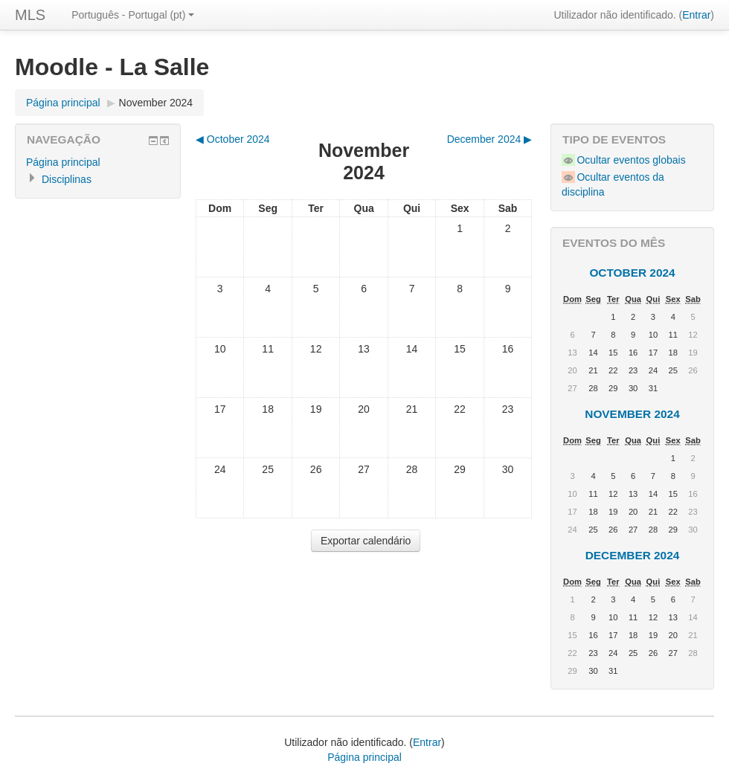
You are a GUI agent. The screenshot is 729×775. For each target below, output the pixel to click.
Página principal (63, 103)
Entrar (696, 15)
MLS (30, 15)
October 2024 (632, 272)
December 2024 (632, 555)
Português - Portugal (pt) (132, 15)
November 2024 (156, 103)
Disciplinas (66, 179)
